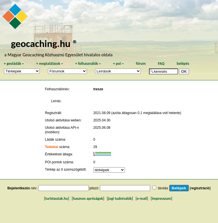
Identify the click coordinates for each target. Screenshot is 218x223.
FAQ (161, 63)
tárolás (163, 188)
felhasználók (88, 63)
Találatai (51, 147)
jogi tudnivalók (120, 198)
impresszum (161, 198)
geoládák (14, 63)
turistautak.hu (56, 198)
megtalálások (49, 63)
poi (118, 63)
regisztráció (199, 188)
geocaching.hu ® (44, 43)
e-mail (142, 198)
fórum (141, 63)
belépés (183, 63)
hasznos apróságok (88, 198)
